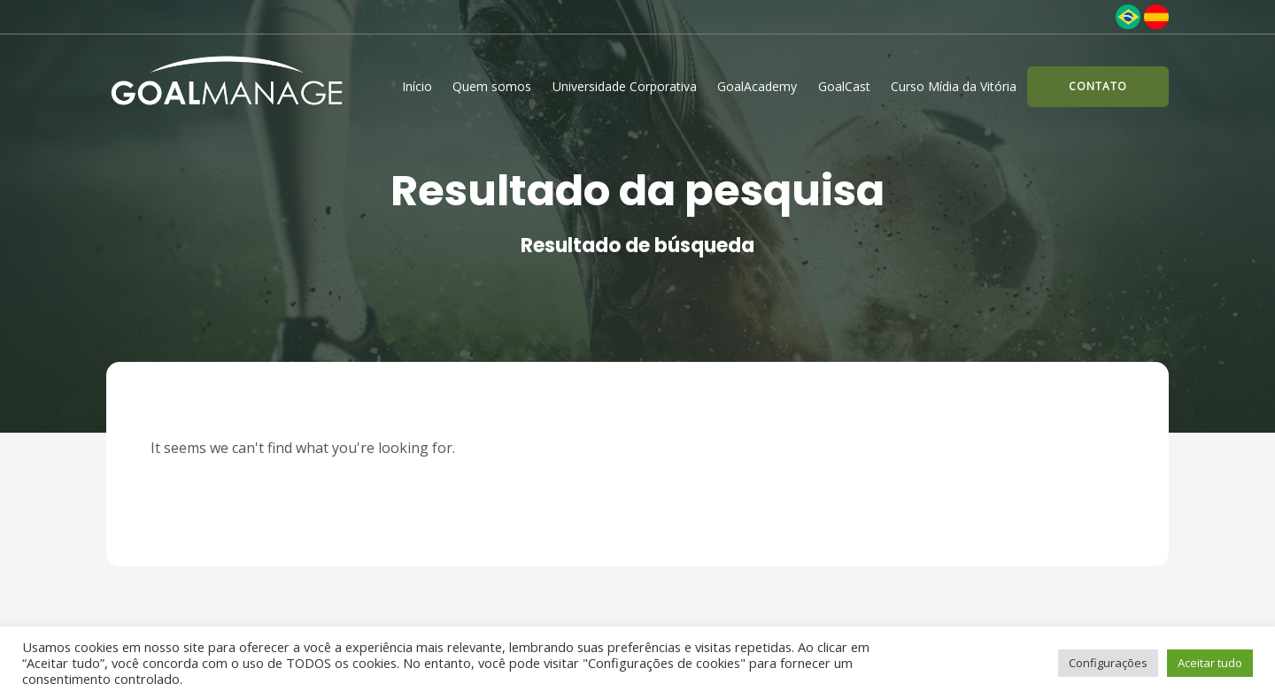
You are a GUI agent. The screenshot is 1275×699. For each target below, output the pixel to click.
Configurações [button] (1108, 663)
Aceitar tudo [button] (1210, 663)
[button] (1098, 86)
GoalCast (844, 86)
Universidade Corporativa (624, 86)
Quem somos (491, 86)
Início (417, 86)
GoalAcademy (757, 86)
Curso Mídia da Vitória (953, 86)
